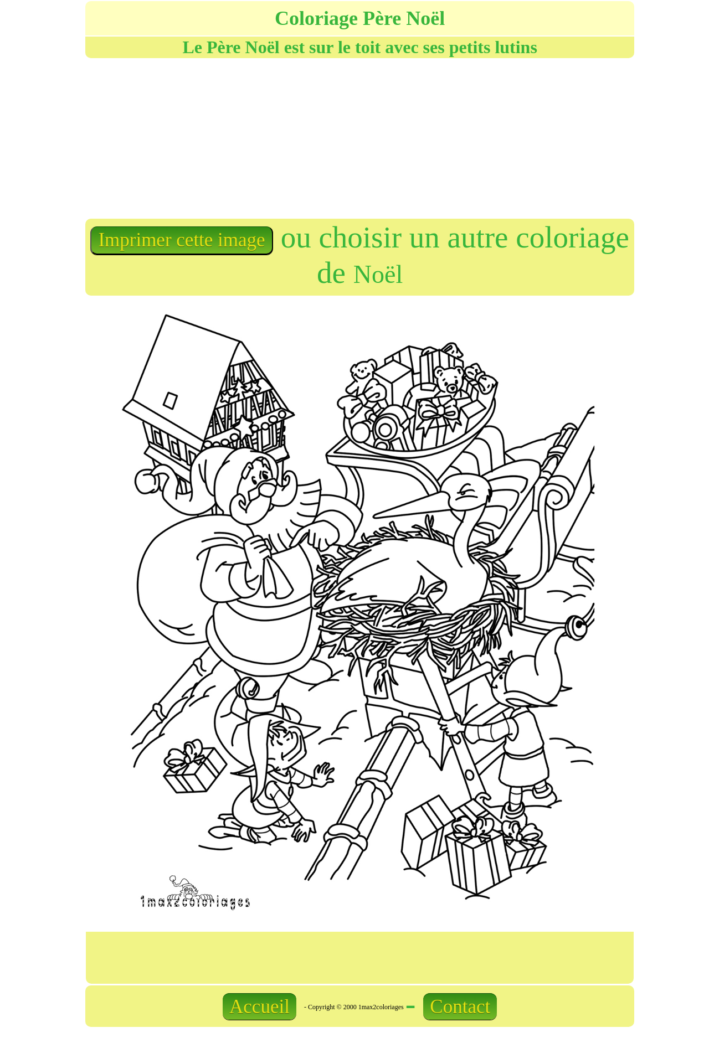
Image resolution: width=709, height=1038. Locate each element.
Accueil (259, 1007)
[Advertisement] (222, 137)
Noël (378, 274)
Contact (460, 1007)
